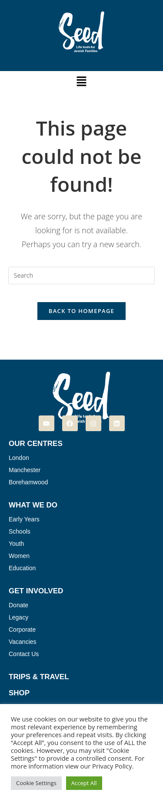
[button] (81, 81)
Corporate (22, 629)
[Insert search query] (81, 275)
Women (19, 555)
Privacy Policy (112, 766)
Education (22, 568)
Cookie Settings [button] (36, 783)
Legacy (18, 617)
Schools (19, 531)
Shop (19, 693)
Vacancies (23, 641)
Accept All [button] (84, 783)
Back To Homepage (81, 311)
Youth (16, 543)
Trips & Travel (39, 677)
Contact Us (24, 653)
